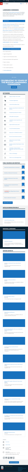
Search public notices (8, 202)
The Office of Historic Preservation (9, 24)
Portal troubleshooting (7, 70)
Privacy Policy (20, 467)
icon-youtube (9, 458)
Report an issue (8, 466)
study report (16, 42)
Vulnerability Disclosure (22, 468)
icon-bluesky (11, 458)
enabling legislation (6, 42)
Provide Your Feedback (14, 462)
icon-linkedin (13, 458)
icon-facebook (4, 458)
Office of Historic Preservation (14, 12)
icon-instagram (6, 458)
